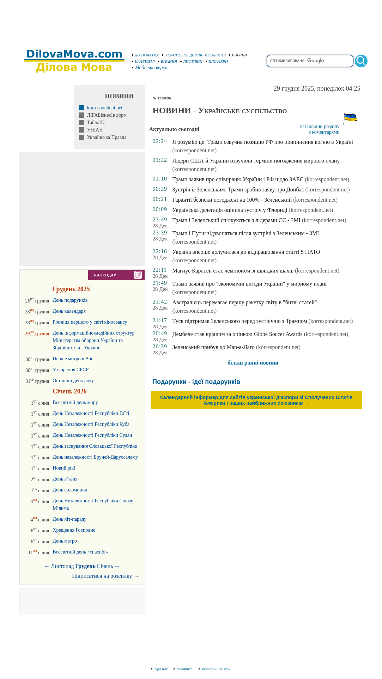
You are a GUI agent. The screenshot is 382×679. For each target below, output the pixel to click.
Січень (105, 566)
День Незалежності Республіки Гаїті (91, 413)
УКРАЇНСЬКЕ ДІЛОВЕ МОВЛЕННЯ (194, 55)
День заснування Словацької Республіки (95, 446)
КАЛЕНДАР (143, 61)
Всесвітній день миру (75, 402)
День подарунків (70, 300)
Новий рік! (64, 468)
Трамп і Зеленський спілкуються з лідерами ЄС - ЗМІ (236, 220)
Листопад (62, 566)
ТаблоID (94, 122)
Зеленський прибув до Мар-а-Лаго (213, 347)
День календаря (69, 311)
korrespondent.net (103, 107)
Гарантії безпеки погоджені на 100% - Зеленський (232, 200)
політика (183, 669)
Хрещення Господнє (74, 530)
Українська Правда (105, 137)
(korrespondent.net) (194, 150)
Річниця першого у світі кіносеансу (90, 322)
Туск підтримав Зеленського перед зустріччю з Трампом (239, 321)
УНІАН (93, 130)
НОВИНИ (238, 55)
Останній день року (73, 380)
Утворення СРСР (71, 369)
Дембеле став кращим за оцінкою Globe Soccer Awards (237, 334)
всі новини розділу (320, 126)
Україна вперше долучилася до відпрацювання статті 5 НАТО (246, 252)
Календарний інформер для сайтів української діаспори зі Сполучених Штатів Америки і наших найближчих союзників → (256, 400)
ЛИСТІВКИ (192, 61)
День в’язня (65, 479)
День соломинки (70, 490)
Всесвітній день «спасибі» (80, 552)
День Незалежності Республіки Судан (92, 435)
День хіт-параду (69, 519)
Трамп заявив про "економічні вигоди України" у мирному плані (249, 284)
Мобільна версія (150, 67)
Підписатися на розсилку (105, 576)
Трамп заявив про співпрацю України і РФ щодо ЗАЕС (237, 179)
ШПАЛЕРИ (217, 61)
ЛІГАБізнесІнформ (105, 115)
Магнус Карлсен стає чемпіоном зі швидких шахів (232, 271)
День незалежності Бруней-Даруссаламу (95, 457)
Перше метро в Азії (73, 358)
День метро (65, 541)
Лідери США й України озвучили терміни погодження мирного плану (256, 161)
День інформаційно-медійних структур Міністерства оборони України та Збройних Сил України (93, 340)
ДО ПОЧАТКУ (145, 55)
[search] (310, 61)
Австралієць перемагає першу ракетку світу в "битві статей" (244, 302)
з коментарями (324, 132)
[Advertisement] (191, 21)
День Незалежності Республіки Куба (91, 424)
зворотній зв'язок (214, 669)
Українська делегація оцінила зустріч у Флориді (229, 210)
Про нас (160, 669)
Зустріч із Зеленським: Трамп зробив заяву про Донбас (238, 189)
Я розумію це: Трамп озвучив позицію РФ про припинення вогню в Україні (262, 142)
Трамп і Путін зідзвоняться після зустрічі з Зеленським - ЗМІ (245, 233)
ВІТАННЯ (167, 61)
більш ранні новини (253, 363)
